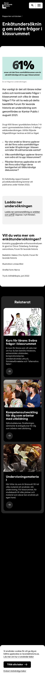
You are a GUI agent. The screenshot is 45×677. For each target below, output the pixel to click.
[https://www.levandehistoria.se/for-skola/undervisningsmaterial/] (9, 504)
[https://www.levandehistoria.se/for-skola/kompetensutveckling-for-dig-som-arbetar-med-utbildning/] (9, 435)
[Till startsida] (7, 5)
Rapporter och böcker (11, 16)
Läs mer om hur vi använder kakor (19, 657)
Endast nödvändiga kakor (15, 671)
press (13, 244)
